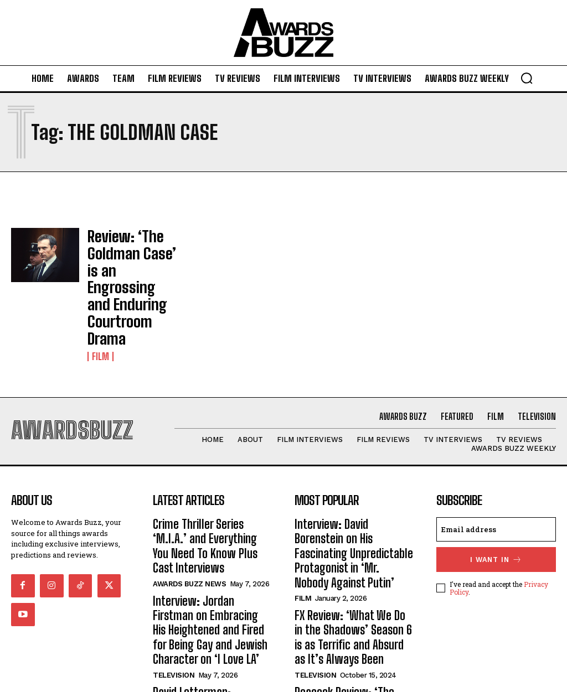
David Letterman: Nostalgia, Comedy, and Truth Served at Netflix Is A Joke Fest (210, 594)
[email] (496, 469)
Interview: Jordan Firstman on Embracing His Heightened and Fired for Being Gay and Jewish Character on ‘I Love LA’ (212, 535)
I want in (496, 498)
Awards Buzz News (189, 501)
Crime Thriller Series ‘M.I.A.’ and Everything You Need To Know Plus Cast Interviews (207, 474)
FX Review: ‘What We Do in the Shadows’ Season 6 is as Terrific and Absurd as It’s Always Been (352, 547)
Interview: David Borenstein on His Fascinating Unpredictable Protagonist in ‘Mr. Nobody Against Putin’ (354, 480)
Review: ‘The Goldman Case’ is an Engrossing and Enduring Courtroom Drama (132, 258)
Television (173, 567)
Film (99, 297)
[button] (526, 78)
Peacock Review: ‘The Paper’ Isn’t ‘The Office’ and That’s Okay (350, 607)
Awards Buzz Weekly (192, 621)
